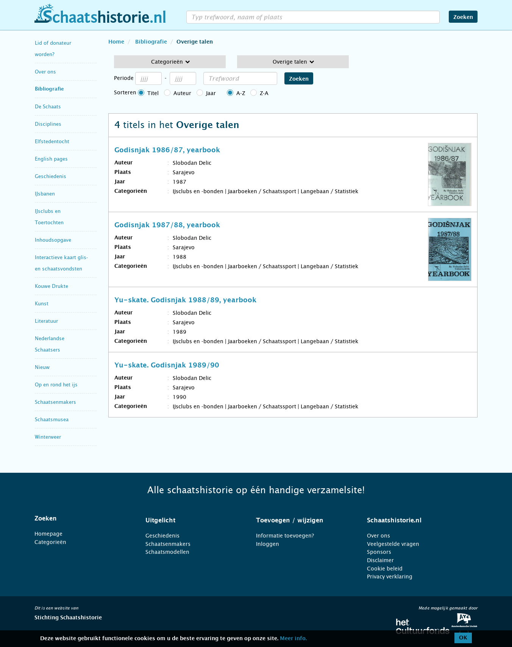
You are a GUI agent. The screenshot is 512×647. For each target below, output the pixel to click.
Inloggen (267, 544)
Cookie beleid (385, 569)
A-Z (240, 93)
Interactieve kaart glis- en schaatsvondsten (61, 263)
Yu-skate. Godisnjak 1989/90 (166, 365)
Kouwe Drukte (51, 286)
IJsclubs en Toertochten (49, 216)
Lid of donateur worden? (53, 48)
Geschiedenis (50, 176)
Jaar (211, 93)
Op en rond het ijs (56, 385)
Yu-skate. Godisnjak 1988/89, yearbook (185, 300)
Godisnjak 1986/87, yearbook (167, 150)
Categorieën (50, 542)
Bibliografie (49, 89)
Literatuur (46, 321)
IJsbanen (45, 194)
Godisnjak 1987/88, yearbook (167, 225)
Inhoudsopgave (53, 240)
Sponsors (379, 552)
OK (463, 638)
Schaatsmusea (52, 419)
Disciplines (48, 124)
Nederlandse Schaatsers (49, 344)
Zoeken (463, 17)
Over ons (45, 72)
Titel (153, 93)
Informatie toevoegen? (285, 536)
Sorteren (125, 92)
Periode (124, 78)
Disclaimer (380, 560)
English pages (51, 159)
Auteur (182, 93)
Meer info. (293, 638)
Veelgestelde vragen (393, 544)
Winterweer (48, 437)
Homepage (48, 534)
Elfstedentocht (52, 141)
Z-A (264, 93)
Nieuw (42, 367)
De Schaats (48, 106)
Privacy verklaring (389, 577)
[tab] (80, 518)
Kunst (41, 303)
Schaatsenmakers (55, 402)
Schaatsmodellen (167, 552)
